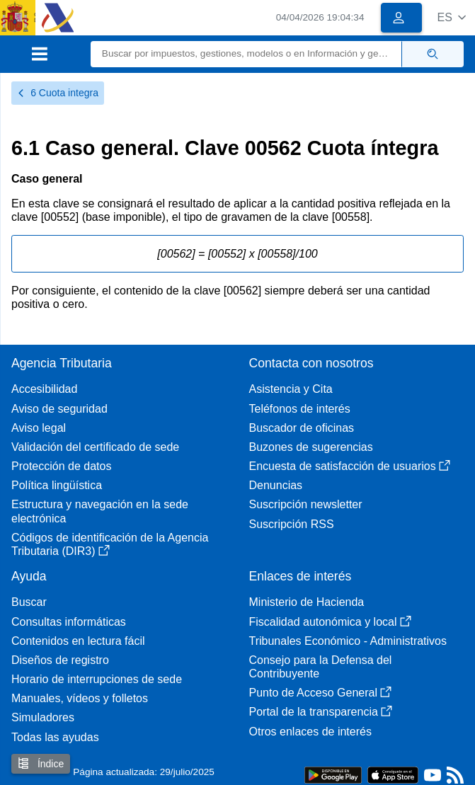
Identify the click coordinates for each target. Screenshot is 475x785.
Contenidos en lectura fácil (78, 641)
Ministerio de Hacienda (307, 602)
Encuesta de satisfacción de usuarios (349, 466)
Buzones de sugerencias (311, 447)
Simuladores (42, 717)
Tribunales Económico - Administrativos (348, 641)
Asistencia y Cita (291, 389)
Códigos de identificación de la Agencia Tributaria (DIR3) (109, 544)
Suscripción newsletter (305, 504)
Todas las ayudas (55, 737)
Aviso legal (38, 428)
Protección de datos (61, 466)
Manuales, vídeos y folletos (79, 698)
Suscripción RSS (291, 524)
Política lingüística (56, 485)
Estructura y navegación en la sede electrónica (99, 511)
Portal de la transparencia (320, 712)
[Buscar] (246, 54)
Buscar (29, 602)
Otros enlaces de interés (310, 732)
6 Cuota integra (57, 92)
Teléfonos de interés (299, 409)
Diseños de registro (60, 660)
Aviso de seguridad (59, 409)
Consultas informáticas (68, 622)
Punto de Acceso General (320, 693)
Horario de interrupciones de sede (96, 679)
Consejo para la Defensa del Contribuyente (320, 667)
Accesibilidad (44, 389)
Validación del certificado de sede (95, 447)
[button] (451, 17)
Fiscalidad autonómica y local (330, 622)
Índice (41, 763)
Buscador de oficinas (302, 428)
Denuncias (276, 485)
